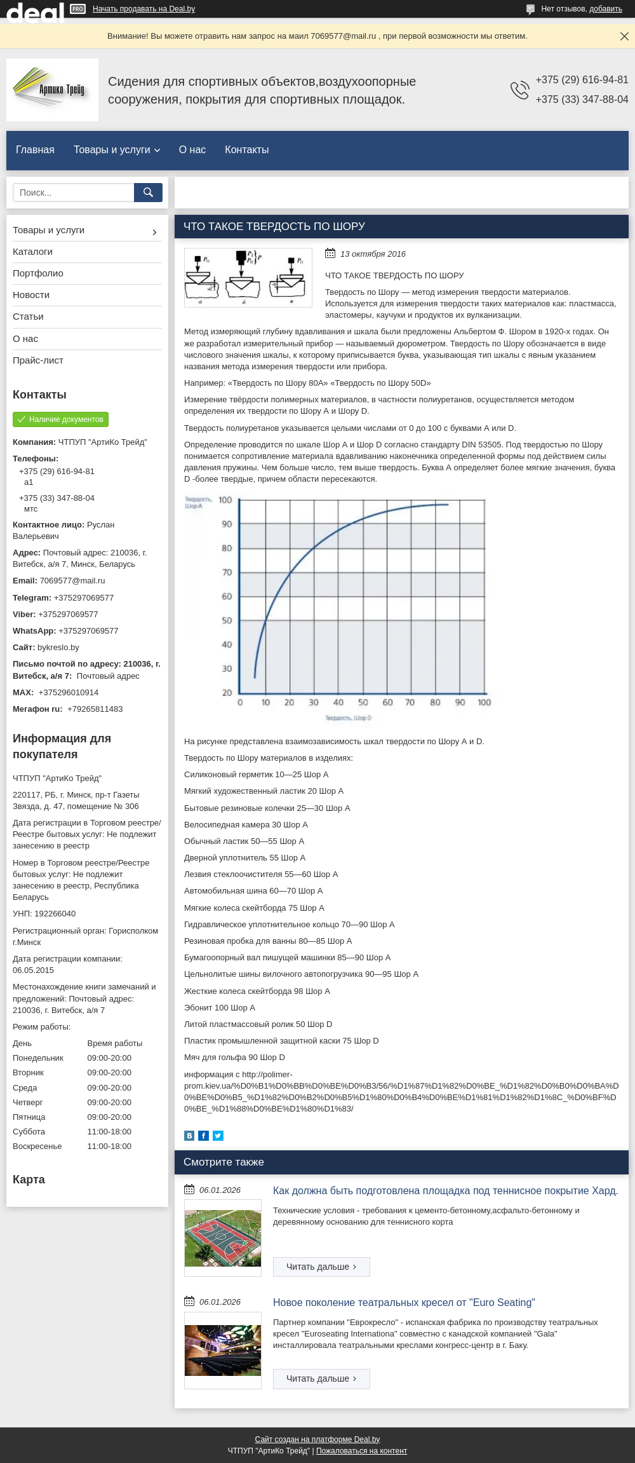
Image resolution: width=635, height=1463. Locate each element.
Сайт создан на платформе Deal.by (317, 1439)
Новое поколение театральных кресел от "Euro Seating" (404, 1302)
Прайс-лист (38, 360)
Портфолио (38, 273)
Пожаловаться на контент (361, 1450)
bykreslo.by (58, 647)
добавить (605, 8)
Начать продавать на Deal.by (144, 8)
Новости (31, 294)
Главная (35, 149)
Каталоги (33, 251)
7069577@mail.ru (72, 580)
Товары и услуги (112, 149)
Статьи (28, 316)
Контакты (247, 149)
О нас (192, 149)
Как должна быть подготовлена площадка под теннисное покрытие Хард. (445, 1190)
